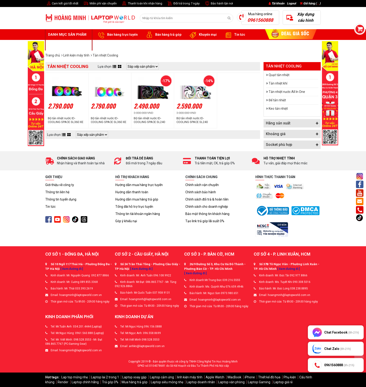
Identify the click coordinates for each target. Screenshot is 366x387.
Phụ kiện (290, 377)
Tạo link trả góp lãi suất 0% (204, 221)
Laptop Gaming (259, 382)
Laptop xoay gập (134, 377)
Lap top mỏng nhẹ (74, 377)
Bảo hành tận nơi (218, 3)
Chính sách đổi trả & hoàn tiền (207, 199)
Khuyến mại (202, 34)
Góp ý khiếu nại (126, 221)
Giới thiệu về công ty (59, 185)
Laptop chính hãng (85, 382)
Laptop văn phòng (231, 382)
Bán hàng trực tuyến (117, 34)
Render (63, 382)
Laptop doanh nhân (201, 382)
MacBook (234, 377)
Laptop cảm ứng (162, 377)
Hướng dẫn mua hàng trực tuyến (139, 185)
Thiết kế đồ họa (269, 377)
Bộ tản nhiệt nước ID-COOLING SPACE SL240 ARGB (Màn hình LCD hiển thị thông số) (151, 120)
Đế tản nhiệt (277, 100)
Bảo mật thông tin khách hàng (207, 214)
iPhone (250, 377)
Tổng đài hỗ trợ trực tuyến (134, 206)
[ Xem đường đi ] (71, 269)
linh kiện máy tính (189, 377)
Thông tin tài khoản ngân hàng (137, 214)
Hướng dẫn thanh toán (131, 192)
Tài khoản (277, 3)
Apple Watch (215, 377)
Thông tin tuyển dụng (60, 199)
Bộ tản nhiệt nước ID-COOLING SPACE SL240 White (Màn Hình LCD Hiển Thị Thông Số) (193, 120)
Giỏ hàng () (310, 3)
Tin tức (234, 34)
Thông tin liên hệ (57, 192)
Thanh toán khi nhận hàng (141, 3)
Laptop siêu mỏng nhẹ (167, 382)
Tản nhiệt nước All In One (287, 92)
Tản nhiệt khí (278, 83)
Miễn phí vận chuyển (100, 3)
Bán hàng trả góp (163, 34)
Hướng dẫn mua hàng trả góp (136, 199)
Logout (291, 3)
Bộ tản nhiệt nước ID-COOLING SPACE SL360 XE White (108, 120)
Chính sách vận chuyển (202, 185)
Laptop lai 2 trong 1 (105, 377)
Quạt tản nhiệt (279, 75)
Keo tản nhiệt (278, 108)
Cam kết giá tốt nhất (61, 3)
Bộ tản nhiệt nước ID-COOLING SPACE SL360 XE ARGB (65, 120)
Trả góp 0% (110, 382)
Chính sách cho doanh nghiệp (206, 206)
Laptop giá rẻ (283, 382)
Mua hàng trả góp (135, 382)
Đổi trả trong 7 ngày (183, 3)
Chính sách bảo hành (200, 192)
